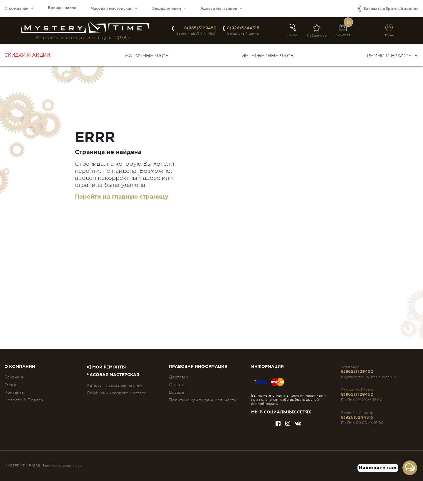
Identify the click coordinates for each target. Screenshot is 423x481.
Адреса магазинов (221, 8)
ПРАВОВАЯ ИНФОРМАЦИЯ (198, 366)
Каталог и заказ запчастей (114, 385)
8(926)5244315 (243, 28)
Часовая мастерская (114, 8)
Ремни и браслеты (393, 55)
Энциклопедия (169, 8)
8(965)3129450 (200, 28)
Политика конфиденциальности (203, 400)
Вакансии (14, 377)
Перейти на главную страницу (121, 197)
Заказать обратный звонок (388, 9)
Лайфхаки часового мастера (117, 393)
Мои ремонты (106, 367)
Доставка (179, 377)
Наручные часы (147, 55)
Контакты (14, 392)
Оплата (176, 384)
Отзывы (12, 384)
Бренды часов (62, 8)
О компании (18, 8)
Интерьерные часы (268, 55)
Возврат (177, 392)
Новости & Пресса (23, 400)
